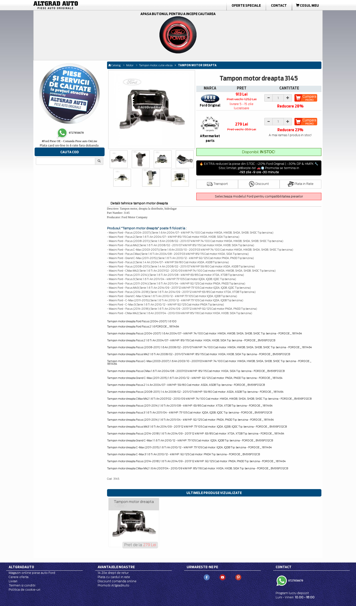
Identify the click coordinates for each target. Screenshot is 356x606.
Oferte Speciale (246, 5)
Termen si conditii (22, 585)
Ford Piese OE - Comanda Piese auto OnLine (69, 141)
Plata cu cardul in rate (114, 577)
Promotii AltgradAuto (113, 585)
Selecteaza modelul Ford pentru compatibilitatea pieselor (259, 196)
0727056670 (295, 580)
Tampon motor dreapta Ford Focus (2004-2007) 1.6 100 (142, 321)
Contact (279, 5)
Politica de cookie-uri (24, 589)
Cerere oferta (18, 577)
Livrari (13, 581)
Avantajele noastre (116, 567)
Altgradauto (21, 567)
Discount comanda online (117, 581)
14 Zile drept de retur (113, 573)
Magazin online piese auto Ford (32, 573)
